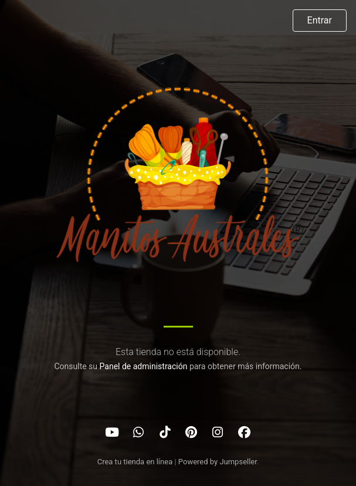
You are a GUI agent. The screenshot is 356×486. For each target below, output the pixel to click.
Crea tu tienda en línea (136, 461)
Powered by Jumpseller (217, 461)
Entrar (319, 20)
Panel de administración (144, 366)
